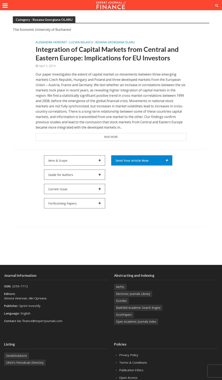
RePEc (120, 287)
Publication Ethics (131, 370)
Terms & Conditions (133, 362)
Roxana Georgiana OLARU (115, 42)
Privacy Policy (128, 355)
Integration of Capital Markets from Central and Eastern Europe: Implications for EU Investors (107, 53)
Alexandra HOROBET (51, 42)
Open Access (128, 378)
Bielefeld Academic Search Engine (138, 308)
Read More (111, 137)
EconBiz (121, 301)
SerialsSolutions (16, 356)
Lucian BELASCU (81, 42)
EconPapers (124, 315)
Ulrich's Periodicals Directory (25, 362)
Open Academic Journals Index (136, 321)
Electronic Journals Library (133, 294)
